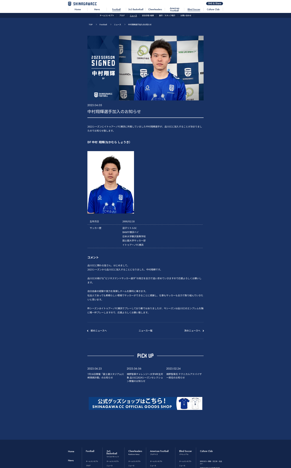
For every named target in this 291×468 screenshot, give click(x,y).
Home (71, 451)
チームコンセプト (92, 461)
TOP (91, 24)
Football (103, 24)
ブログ (88, 465)
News (71, 460)
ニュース (117, 24)
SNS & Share (214, 3)
